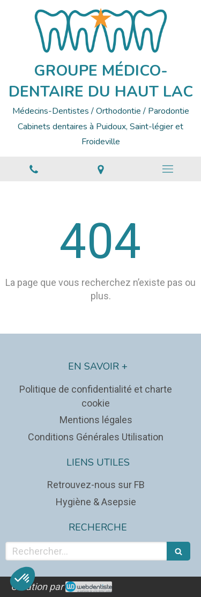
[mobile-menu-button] (167, 169)
